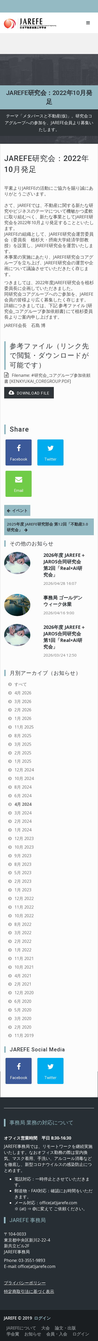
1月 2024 (22, 830)
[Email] (18, 484)
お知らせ (32, 1334)
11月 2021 (24, 958)
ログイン (42, 1318)
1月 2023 (22, 890)
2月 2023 (22, 881)
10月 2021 (24, 967)
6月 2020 (22, 1001)
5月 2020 (22, 1010)
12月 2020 (24, 993)
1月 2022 (22, 950)
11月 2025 (24, 727)
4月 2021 (22, 976)
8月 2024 (22, 787)
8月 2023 (22, 864)
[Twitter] (50, 452)
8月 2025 (22, 735)
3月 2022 (22, 932)
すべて (20, 684)
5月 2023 (22, 872)
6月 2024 (22, 795)
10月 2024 (24, 778)
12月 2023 (24, 838)
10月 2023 (24, 847)
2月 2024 (22, 821)
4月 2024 (22, 804)
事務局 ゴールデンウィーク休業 (62, 600)
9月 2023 (22, 856)
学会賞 (13, 1334)
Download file (29, 393)
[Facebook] (18, 452)
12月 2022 (24, 898)
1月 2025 (22, 761)
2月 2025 (22, 753)
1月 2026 (22, 718)
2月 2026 (22, 710)
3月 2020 (22, 1018)
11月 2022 (24, 907)
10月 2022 (24, 916)
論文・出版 (65, 1328)
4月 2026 (22, 693)
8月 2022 (22, 924)
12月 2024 (24, 770)
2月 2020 (22, 1027)
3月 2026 (22, 701)
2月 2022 (22, 941)
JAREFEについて (21, 1328)
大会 (45, 1328)
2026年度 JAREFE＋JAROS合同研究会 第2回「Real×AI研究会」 (64, 565)
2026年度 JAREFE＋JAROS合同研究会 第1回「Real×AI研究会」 (64, 637)
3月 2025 (22, 744)
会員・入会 (56, 1334)
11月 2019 (24, 1035)
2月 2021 (22, 984)
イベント (20, 510)
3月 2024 (22, 813)
